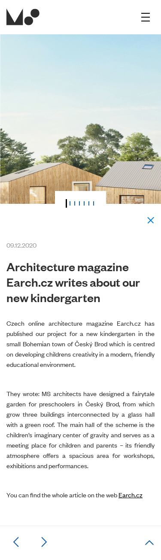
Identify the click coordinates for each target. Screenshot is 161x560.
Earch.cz (130, 494)
